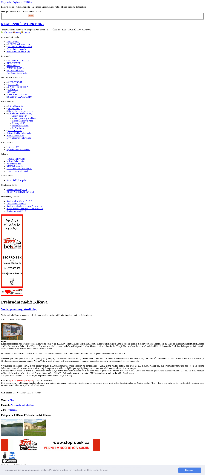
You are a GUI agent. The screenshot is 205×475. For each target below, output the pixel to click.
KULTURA (13, 84)
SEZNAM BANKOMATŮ (20, 97)
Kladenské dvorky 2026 (17, 189)
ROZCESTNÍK (15, 130)
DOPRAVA (11, 92)
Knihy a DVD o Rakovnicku (19, 133)
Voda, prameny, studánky (25, 118)
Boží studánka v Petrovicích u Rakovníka (25, 208)
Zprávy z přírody (19, 116)
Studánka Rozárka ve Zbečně (19, 201)
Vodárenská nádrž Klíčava (22, 405)
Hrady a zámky (15, 108)
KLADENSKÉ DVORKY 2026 (22, 24)
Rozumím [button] (189, 470)
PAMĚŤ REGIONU (15, 68)
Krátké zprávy (13, 42)
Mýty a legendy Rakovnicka (19, 138)
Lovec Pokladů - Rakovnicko (19, 168)
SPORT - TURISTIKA (18, 87)
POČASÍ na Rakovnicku (19, 44)
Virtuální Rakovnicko (16, 159)
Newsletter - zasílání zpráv (18, 51)
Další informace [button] (100, 470)
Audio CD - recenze (15, 135)
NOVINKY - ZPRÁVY (18, 61)
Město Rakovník (15, 106)
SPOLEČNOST (15, 82)
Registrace (17, 2)
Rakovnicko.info (14, 164)
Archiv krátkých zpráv (16, 49)
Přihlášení (28, 2)
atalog (17, 32)
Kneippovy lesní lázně (16, 211)
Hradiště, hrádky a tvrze (22, 121)
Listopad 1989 (13, 147)
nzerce (25, 32)
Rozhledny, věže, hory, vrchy (21, 111)
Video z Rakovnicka (15, 161)
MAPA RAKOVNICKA (17, 94)
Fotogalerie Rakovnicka (17, 73)
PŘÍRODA (13, 89)
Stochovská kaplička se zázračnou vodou (24, 206)
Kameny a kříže (19, 123)
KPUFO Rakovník (15, 166)
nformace (6, 32)
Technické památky (20, 125)
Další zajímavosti (19, 128)
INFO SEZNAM (14, 63)
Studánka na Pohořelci (16, 204)
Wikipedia (12, 410)
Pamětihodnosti (13, 65)
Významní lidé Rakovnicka (18, 149)
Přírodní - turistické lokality (20, 113)
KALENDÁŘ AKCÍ (15, 70)
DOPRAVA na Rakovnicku (20, 46)
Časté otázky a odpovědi (17, 171)
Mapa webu (6, 2)
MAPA (11, 400)
